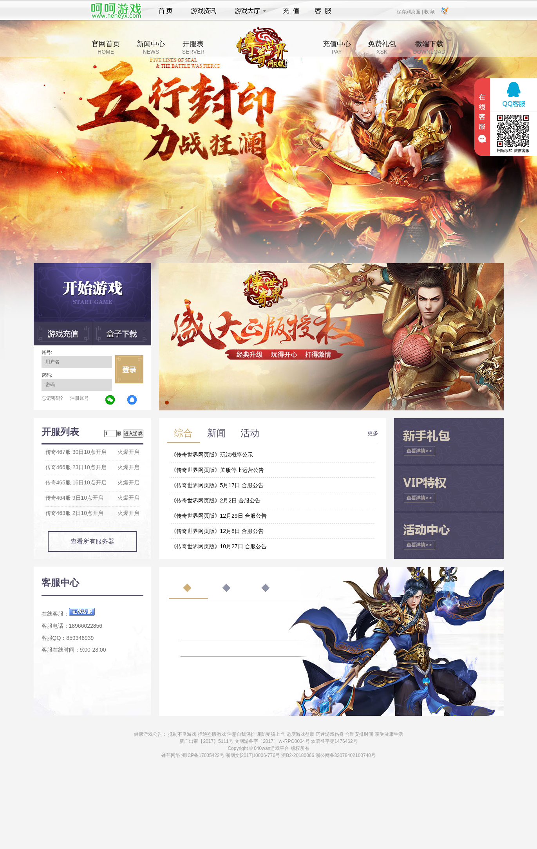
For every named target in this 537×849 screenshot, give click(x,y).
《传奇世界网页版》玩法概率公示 (212, 455)
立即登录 (129, 369)
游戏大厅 (248, 11)
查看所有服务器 (92, 541)
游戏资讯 (204, 11)
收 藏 (429, 11)
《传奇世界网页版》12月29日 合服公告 (219, 516)
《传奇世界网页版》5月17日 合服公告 (217, 485)
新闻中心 (151, 47)
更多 (372, 433)
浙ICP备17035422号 (202, 755)
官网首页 (106, 47)
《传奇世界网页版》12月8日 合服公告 (217, 531)
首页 (165, 11)
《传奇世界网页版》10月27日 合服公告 (219, 546)
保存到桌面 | (410, 11)
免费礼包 (382, 47)
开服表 (193, 47)
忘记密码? (52, 398)
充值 (290, 11)
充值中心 (337, 47)
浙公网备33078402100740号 (346, 755)
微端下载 (429, 47)
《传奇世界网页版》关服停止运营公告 (217, 470)
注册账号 (79, 398)
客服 (323, 11)
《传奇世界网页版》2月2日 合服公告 (215, 500)
